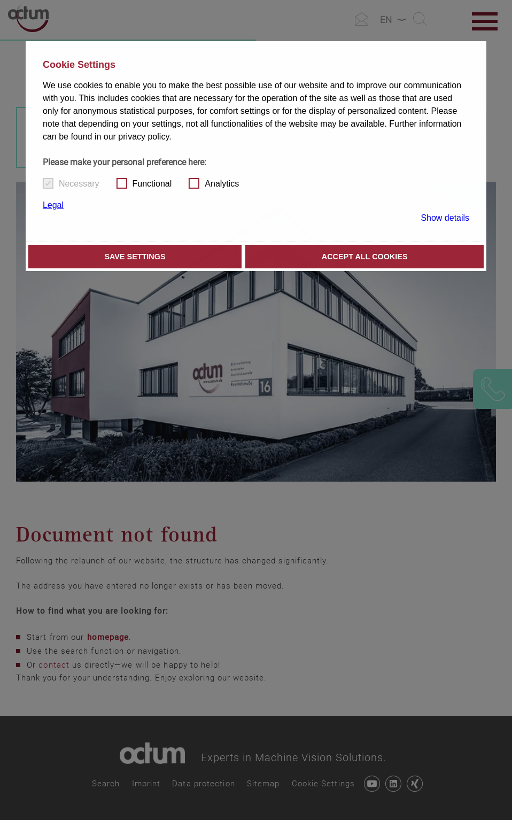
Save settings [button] (134, 256)
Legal (53, 205)
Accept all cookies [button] (365, 256)
